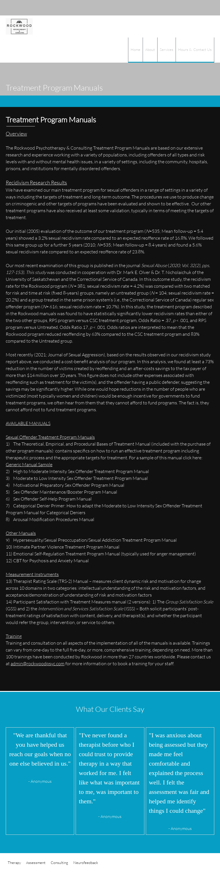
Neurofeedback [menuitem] (85, 862)
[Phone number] (180, 7)
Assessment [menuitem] (36, 862)
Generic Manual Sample (29, 464)
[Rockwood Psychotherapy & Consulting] (19, 26)
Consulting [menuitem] (59, 862)
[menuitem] (135, 50)
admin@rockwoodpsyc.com (37, 663)
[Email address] (188, 7)
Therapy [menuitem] (14, 862)
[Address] (197, 7)
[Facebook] (205, 7)
